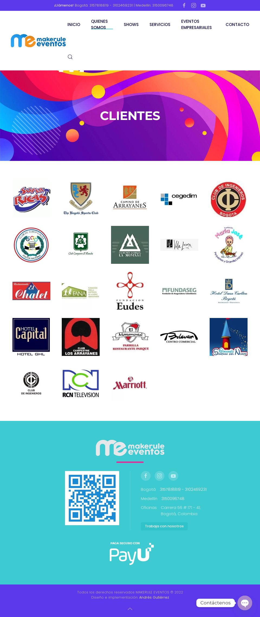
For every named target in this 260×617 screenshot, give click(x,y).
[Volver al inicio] (39, 41)
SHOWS (131, 24)
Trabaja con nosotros (164, 526)
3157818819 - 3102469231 (183, 489)
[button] (70, 57)
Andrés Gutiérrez (154, 597)
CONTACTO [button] (237, 24)
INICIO (73, 24)
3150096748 (172, 498)
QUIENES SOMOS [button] (99, 24)
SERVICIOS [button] (160, 24)
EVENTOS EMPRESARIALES (196, 24)
